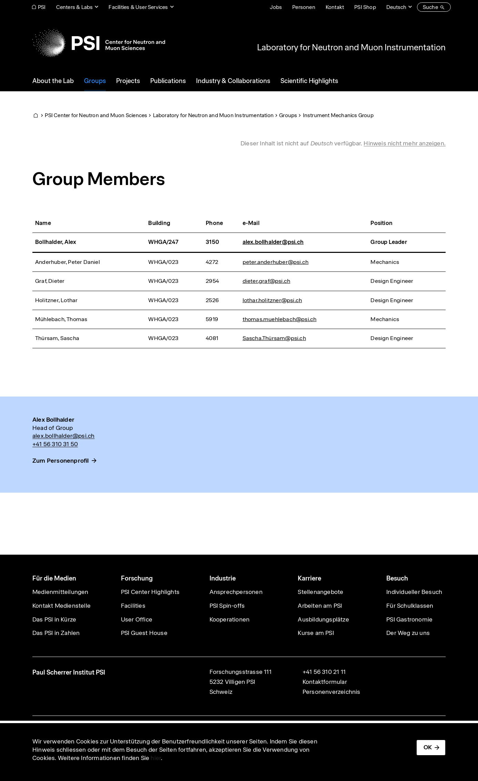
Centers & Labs (74, 7)
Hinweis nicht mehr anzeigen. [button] (405, 143)
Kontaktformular (325, 681)
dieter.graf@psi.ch (267, 281)
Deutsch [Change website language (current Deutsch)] (396, 7)
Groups (288, 115)
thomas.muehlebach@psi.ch (280, 319)
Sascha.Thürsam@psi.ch (274, 338)
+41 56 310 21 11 (324, 671)
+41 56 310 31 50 (55, 444)
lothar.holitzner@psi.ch (272, 300)
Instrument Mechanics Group (338, 115)
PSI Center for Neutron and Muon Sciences (96, 115)
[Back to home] (98, 43)
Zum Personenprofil (60, 460)
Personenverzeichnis (331, 691)
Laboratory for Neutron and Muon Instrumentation (351, 47)
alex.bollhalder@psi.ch (273, 242)
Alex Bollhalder (53, 419)
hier (156, 757)
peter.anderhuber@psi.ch (276, 262)
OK (428, 747)
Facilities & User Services (138, 7)
